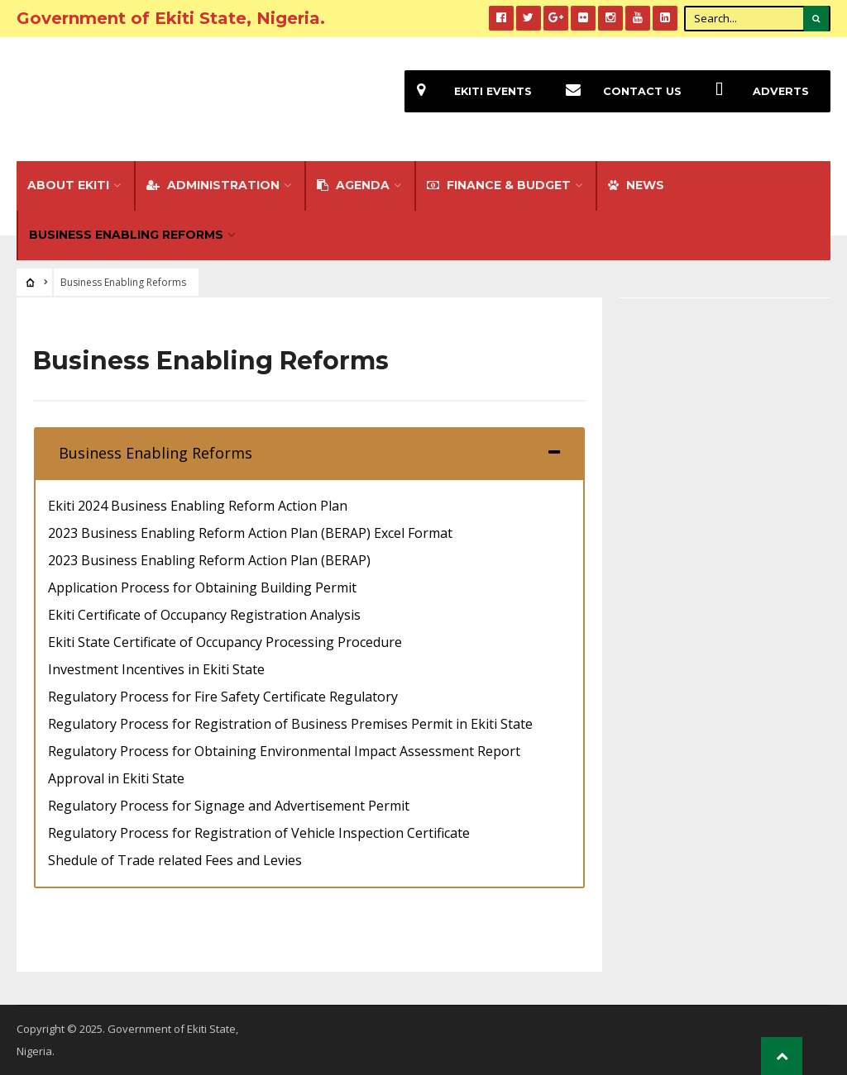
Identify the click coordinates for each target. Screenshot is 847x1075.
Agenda (353, 185)
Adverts (756, 91)
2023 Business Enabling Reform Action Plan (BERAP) (209, 560)
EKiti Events (468, 91)
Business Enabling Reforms (126, 234)
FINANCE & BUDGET (499, 185)
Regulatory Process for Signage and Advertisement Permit (228, 806)
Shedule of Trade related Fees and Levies (175, 860)
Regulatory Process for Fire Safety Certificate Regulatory (223, 696)
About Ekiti (68, 185)
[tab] (309, 452)
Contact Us (617, 91)
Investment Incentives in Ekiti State (156, 669)
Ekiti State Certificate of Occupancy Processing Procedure (225, 642)
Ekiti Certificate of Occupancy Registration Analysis (204, 615)
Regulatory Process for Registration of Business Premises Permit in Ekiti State (290, 724)
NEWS (636, 185)
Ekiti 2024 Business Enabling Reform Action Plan (197, 506)
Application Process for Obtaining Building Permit (202, 587)
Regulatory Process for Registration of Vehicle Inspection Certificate (259, 833)
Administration (213, 185)
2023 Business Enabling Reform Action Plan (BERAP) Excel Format (250, 533)
